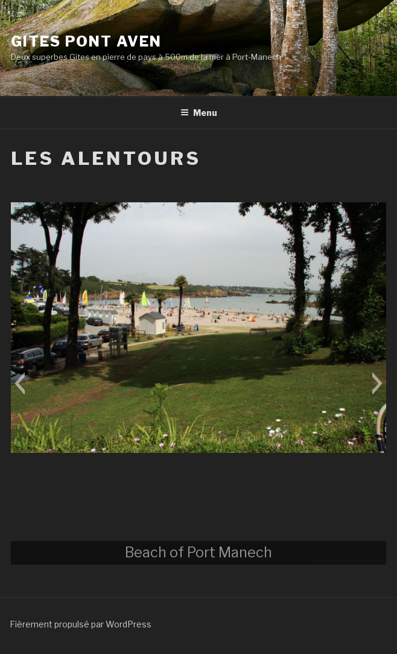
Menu (198, 112)
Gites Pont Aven (86, 41)
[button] (19, 383)
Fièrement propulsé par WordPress (80, 624)
